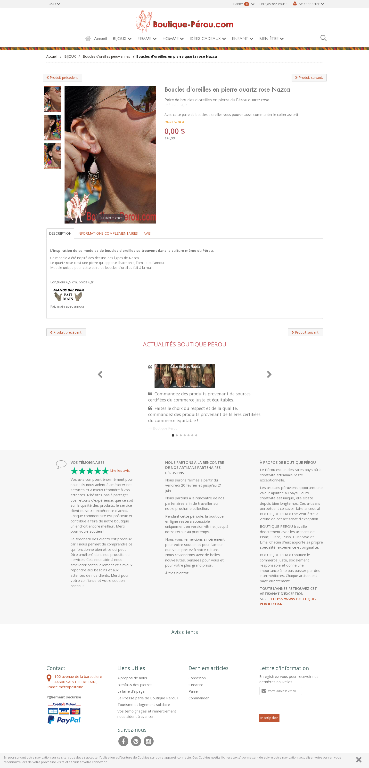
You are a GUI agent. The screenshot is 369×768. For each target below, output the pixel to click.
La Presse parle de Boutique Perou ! (147, 698)
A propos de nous (132, 677)
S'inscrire (196, 684)
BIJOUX (119, 39)
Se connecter (309, 3)
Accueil (100, 39)
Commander (199, 698)
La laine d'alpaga (131, 691)
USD (52, 3)
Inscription (269, 717)
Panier (241, 3)
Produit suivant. (309, 77)
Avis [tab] (147, 233)
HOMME (171, 39)
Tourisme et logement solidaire (143, 704)
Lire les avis (120, 470)
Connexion (197, 677)
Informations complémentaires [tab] (107, 233)
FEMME (144, 39)
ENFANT (240, 39)
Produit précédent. (62, 77)
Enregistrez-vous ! (273, 3)
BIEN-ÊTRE (269, 39)
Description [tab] (60, 233)
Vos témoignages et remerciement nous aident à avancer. (146, 714)
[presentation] (296, 704)
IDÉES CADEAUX (205, 39)
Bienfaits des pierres (134, 684)
